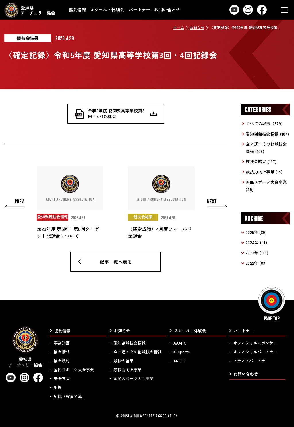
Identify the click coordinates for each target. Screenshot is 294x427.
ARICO (179, 361)
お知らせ (197, 27)
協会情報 (77, 10)
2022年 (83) (256, 263)
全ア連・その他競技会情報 (137, 352)
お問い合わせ (167, 10)
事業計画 (62, 343)
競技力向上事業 (127, 369)
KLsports (181, 352)
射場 (58, 387)
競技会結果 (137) (261, 161)
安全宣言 (62, 378)
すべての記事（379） (265, 123)
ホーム (178, 27)
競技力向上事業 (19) (264, 172)
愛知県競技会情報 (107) (267, 134)
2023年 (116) (257, 253)
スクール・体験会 (107, 10)
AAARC (180, 343)
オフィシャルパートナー (255, 352)
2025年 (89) (256, 232)
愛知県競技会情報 (129, 343)
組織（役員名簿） (70, 396)
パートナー (139, 10)
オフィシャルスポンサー (255, 343)
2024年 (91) (256, 242)
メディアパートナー (251, 361)
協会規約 (62, 361)
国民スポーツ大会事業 (74, 369)
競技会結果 (123, 361)
